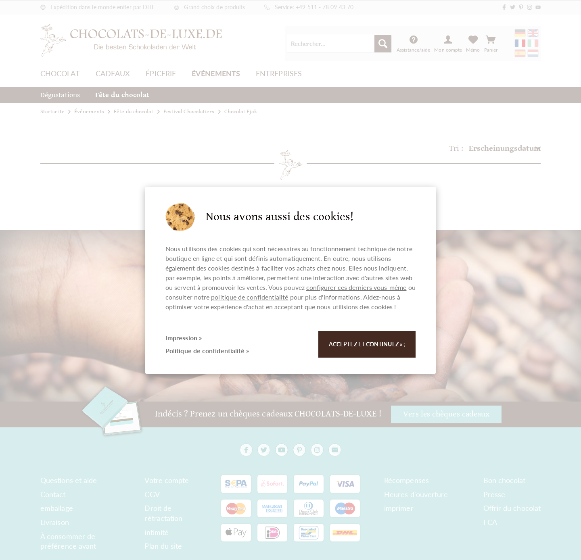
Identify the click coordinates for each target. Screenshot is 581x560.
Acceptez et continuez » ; (367, 344)
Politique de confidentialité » (207, 350)
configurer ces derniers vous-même (356, 287)
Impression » (183, 337)
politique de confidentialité (249, 297)
